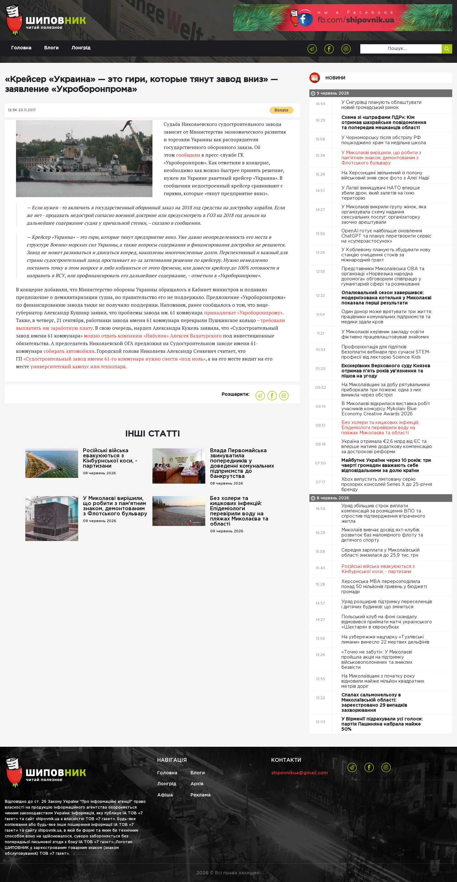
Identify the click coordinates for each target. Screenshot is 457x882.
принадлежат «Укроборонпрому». (243, 312)
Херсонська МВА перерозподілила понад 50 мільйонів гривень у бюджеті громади (384, 587)
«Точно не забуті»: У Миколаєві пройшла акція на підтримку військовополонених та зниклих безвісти (376, 660)
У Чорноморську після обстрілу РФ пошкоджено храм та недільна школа (384, 140)
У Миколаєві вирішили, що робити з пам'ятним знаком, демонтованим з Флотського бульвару (115, 506)
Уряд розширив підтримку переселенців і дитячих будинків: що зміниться (386, 604)
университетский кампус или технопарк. (78, 366)
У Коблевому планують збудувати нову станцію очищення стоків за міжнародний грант (385, 255)
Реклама (201, 795)
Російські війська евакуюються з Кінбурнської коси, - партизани (110, 458)
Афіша (165, 795)
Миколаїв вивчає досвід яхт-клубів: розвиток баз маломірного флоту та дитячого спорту (382, 535)
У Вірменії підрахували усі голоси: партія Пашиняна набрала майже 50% (382, 724)
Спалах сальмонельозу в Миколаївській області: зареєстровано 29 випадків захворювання (374, 702)
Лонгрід (80, 48)
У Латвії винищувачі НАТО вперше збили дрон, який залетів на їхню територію (380, 193)
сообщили (188, 155)
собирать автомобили (69, 351)
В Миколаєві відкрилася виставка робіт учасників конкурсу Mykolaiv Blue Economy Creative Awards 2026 (385, 409)
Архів (197, 784)
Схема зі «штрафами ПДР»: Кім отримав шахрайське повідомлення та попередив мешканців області (383, 123)
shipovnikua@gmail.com (299, 773)
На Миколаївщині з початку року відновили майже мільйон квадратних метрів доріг (382, 681)
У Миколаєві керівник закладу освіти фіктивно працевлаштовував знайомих (385, 334)
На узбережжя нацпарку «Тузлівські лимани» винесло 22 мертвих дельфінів (386, 639)
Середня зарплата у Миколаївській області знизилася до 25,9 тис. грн (380, 552)
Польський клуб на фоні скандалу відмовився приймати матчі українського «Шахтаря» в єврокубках (386, 622)
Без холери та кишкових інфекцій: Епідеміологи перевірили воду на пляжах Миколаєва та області (239, 511)
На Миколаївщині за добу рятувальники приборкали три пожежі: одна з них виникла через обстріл (385, 390)
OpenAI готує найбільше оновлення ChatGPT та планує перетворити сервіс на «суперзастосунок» (386, 236)
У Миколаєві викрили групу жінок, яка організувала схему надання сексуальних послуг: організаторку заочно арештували (383, 214)
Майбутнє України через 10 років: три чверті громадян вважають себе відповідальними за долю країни (386, 466)
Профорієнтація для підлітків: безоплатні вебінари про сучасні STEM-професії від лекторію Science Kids (386, 352)
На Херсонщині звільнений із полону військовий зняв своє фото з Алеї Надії (386, 175)
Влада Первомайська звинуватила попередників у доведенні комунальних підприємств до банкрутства (242, 463)
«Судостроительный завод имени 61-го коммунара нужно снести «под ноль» (114, 358)
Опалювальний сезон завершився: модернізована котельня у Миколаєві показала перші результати (386, 298)
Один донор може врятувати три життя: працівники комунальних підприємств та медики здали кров (386, 317)
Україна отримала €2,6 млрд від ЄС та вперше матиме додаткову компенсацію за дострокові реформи (386, 447)
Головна (21, 48)
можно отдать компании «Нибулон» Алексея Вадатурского (153, 335)
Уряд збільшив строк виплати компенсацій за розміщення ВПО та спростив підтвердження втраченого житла (383, 513)
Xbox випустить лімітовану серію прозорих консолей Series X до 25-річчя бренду (386, 485)
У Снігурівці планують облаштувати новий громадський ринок (381, 105)
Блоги (51, 48)
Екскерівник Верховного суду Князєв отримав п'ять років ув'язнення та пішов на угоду (385, 371)
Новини (335, 78)
